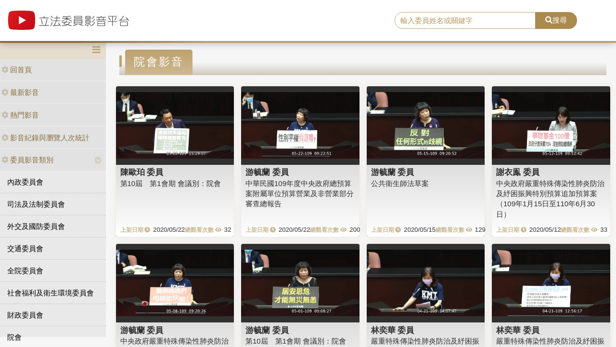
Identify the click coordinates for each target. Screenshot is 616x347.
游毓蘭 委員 (267, 172)
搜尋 (556, 20)
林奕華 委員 (392, 330)
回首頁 (16, 70)
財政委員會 (25, 315)
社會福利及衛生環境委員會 (50, 293)
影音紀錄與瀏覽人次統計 (45, 137)
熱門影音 (20, 115)
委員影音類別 (27, 160)
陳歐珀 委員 (142, 172)
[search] (465, 20)
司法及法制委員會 (36, 204)
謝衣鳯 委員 (517, 172)
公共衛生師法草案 (400, 183)
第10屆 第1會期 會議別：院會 (170, 183)
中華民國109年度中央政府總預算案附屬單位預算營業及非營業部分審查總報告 (299, 193)
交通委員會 (25, 248)
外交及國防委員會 (36, 226)
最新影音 (20, 92)
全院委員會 (25, 271)
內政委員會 (25, 182)
